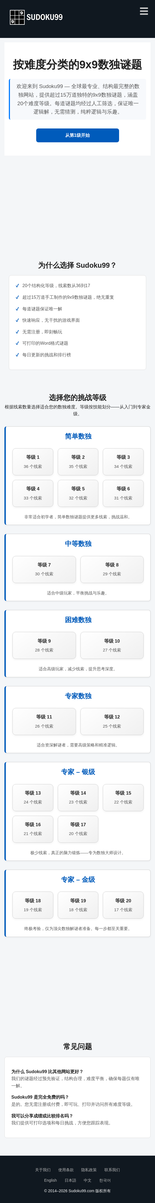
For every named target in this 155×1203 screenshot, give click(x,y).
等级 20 (123, 905)
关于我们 (43, 1170)
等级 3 (123, 462)
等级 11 (44, 722)
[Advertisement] (77, 203)
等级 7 (44, 570)
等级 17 (77, 829)
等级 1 (32, 462)
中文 (87, 1180)
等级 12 (112, 722)
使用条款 (66, 1170)
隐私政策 (89, 1170)
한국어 (105, 1180)
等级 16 (32, 829)
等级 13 (32, 798)
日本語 (70, 1180)
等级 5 (77, 493)
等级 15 (123, 798)
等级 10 (112, 646)
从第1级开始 (77, 135)
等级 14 (77, 798)
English (50, 1180)
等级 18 (32, 905)
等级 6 (123, 493)
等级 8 (112, 570)
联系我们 (112, 1170)
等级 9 (44, 646)
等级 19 (77, 905)
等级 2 (77, 462)
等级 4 (32, 493)
